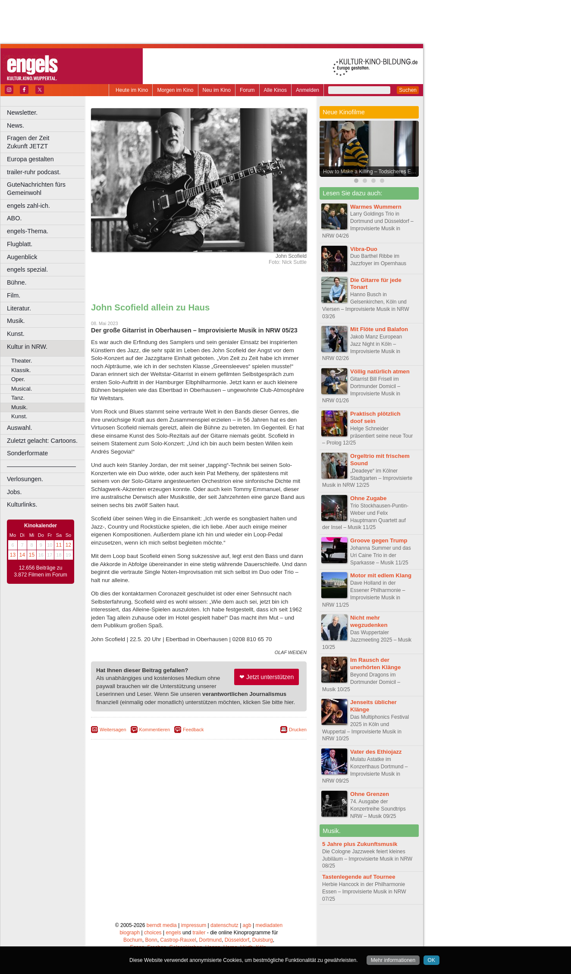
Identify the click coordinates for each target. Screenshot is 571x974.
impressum (194, 925)
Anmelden (307, 90)
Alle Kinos (275, 90)
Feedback (193, 729)
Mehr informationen (393, 960)
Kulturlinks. (22, 504)
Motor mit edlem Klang (380, 575)
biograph (129, 933)
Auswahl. (19, 427)
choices (153, 933)
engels (173, 933)
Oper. (18, 379)
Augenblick (22, 257)
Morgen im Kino (175, 90)
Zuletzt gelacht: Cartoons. (42, 440)
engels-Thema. (27, 231)
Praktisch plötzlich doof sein (375, 417)
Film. (13, 295)
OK (431, 960)
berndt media (162, 925)
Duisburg (262, 940)
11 (59, 545)
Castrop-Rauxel (178, 940)
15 (32, 555)
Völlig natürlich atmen (380, 371)
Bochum (132, 940)
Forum (247, 90)
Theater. (21, 360)
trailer (198, 933)
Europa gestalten (30, 159)
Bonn (151, 940)
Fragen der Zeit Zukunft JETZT (47, 142)
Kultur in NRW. (27, 346)
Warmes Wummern (376, 207)
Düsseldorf (237, 940)
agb (247, 925)
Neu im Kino (217, 90)
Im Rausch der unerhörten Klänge (375, 663)
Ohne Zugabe (368, 498)
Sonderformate (27, 453)
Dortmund (210, 940)
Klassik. (21, 370)
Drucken (298, 729)
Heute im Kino (132, 90)
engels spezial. (27, 269)
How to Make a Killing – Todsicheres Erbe (370, 172)
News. (15, 125)
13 (13, 555)
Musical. (21, 388)
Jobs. (14, 492)
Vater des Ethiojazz (376, 752)
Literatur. (19, 308)
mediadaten (268, 925)
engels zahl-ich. (28, 205)
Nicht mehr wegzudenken (368, 621)
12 (68, 545)
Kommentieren (154, 729)
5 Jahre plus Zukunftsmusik (359, 844)
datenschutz (224, 925)
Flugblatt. (19, 244)
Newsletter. (22, 112)
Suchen (408, 90)
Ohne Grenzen (369, 794)
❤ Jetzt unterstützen (266, 676)
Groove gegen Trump (379, 540)
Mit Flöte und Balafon (379, 329)
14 (22, 555)
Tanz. (18, 398)
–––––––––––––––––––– (41, 466)
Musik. (16, 320)
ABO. (14, 218)
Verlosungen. (25, 479)
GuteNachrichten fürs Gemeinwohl (36, 188)
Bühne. (17, 282)
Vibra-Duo (363, 249)
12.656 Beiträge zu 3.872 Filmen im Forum (40, 571)
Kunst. (16, 333)
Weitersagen (113, 729)
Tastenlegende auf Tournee (358, 877)
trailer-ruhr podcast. (34, 172)
